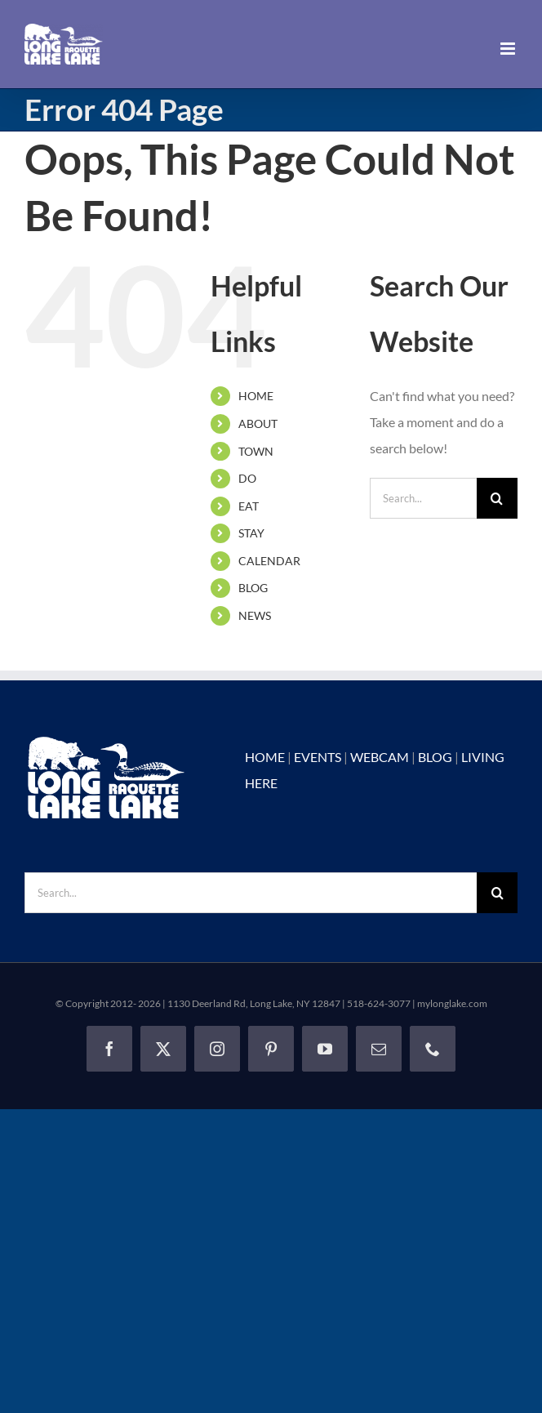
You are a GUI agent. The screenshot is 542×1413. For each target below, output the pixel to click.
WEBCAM (379, 756)
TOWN (255, 451)
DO (247, 478)
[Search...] (423, 498)
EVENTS (317, 756)
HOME (255, 396)
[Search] (497, 498)
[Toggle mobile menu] (509, 48)
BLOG (253, 588)
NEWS (254, 615)
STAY (251, 533)
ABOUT (258, 423)
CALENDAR (269, 561)
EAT (248, 506)
